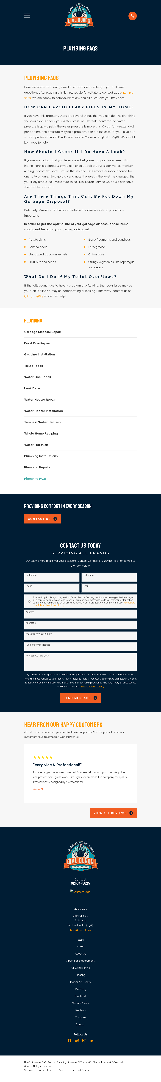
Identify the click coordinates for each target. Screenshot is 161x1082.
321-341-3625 (80, 883)
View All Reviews (113, 813)
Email (85, 586)
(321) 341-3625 (33, 296)
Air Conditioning (80, 967)
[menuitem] (80, 331)
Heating (80, 974)
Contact (80, 1024)
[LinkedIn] (91, 1040)
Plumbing (80, 989)
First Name (31, 575)
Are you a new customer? (39, 634)
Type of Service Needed (38, 645)
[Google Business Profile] (77, 1040)
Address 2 (31, 623)
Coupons (80, 1017)
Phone (29, 586)
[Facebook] (69, 1040)
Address (30, 612)
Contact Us (42, 519)
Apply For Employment (80, 960)
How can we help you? (37, 655)
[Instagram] (84, 1040)
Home (80, 946)
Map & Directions (80, 930)
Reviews (80, 1010)
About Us (80, 953)
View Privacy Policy (54, 605)
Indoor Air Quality (80, 982)
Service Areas (80, 1003)
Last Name (88, 575)
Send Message (80, 698)
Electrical (80, 996)
